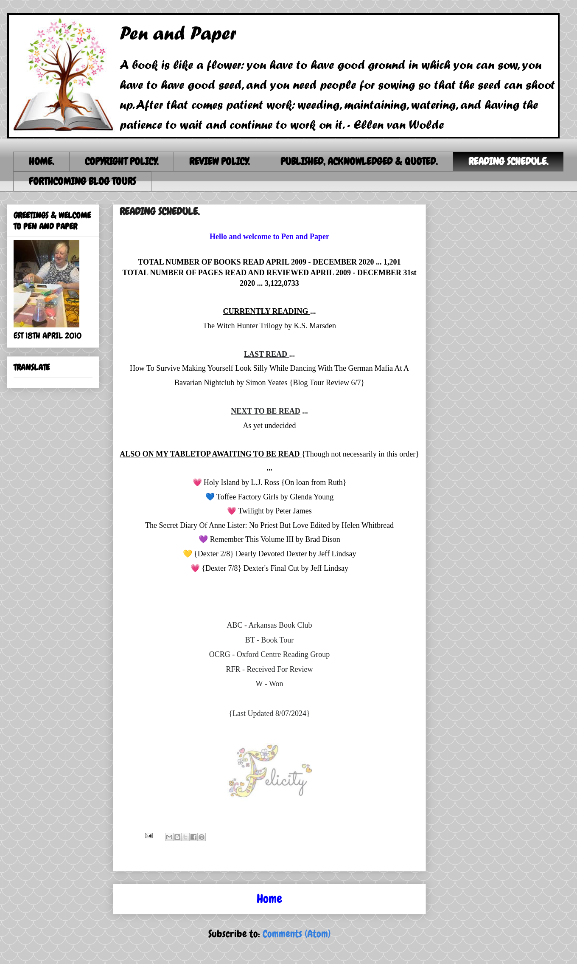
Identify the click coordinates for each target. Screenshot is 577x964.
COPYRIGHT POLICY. (121, 161)
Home (269, 899)
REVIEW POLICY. (219, 161)
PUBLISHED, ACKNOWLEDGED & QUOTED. (358, 161)
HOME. (41, 161)
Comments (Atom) (297, 933)
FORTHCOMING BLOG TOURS (82, 181)
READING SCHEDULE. (508, 161)
